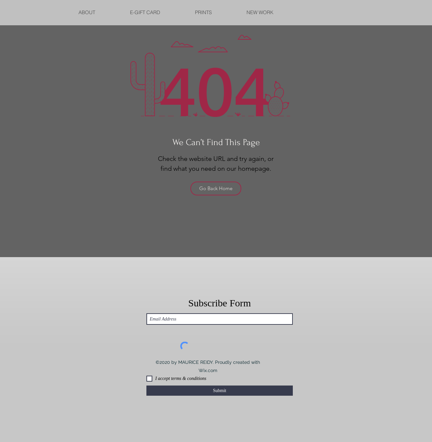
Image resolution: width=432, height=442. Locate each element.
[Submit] (219, 391)
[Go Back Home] (215, 188)
